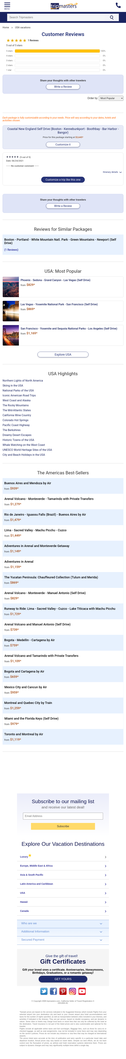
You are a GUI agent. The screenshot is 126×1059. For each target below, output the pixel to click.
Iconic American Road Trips (19, 395)
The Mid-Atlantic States (17, 410)
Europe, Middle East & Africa (36, 865)
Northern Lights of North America (23, 380)
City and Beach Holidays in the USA (24, 454)
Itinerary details (112, 172)
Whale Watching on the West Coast (24, 445)
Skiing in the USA (13, 385)
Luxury (26, 856)
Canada (24, 911)
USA (22, 893)
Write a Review (63, 86)
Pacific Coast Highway (16, 425)
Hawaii (24, 902)
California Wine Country (17, 415)
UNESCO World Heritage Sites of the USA (27, 449)
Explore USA (63, 354)
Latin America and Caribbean (36, 883)
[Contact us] (119, 6)
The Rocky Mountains (16, 405)
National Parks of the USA (18, 390)
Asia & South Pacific (31, 874)
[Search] (55, 17)
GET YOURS (63, 979)
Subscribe (63, 826)
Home (6, 27)
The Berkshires (12, 430)
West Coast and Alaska (16, 400)
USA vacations (22, 27)
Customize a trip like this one (63, 179)
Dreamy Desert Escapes (17, 435)
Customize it (62, 144)
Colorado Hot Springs (15, 420)
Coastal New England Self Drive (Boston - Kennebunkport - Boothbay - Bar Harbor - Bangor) (63, 130)
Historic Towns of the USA (18, 440)
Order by (105, 98)
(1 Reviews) (11, 249)
